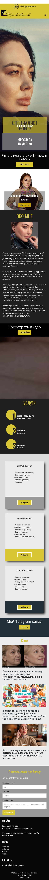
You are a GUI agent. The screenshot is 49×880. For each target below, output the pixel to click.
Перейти (24, 332)
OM (28, 877)
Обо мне (5, 849)
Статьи (5, 851)
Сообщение (7, 800)
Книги (4, 854)
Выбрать (24, 502)
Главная (5, 847)
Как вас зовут (8, 783)
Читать (24, 164)
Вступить (24, 627)
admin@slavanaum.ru (15, 778)
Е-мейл (5, 791)
